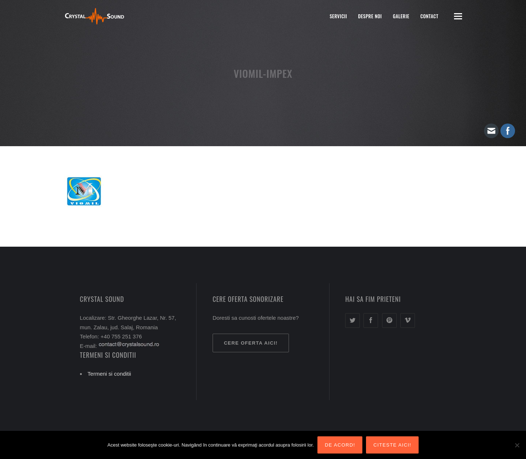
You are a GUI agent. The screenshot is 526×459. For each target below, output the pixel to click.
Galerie (401, 16)
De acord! (340, 445)
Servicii (338, 16)
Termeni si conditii (109, 374)
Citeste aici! (392, 445)
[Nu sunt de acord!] (517, 445)
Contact (429, 16)
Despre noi (370, 16)
